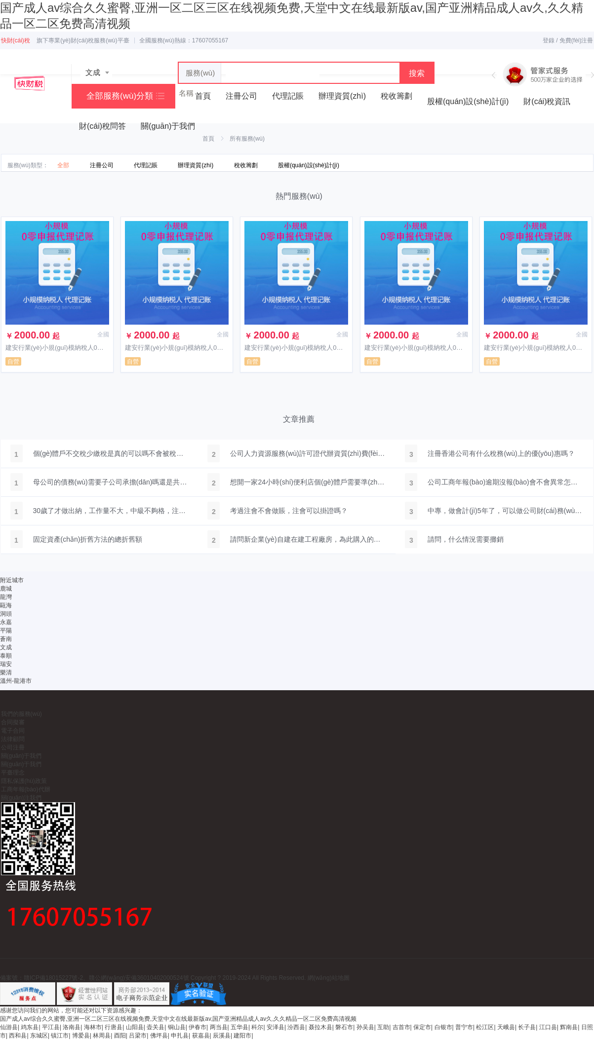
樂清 (6, 672)
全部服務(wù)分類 (119, 96)
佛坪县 (159, 1035)
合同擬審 (13, 722)
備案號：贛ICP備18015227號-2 (41, 977)
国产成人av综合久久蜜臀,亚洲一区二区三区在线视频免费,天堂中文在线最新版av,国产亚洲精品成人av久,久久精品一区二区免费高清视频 (178, 1018)
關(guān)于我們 (168, 126)
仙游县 (9, 1027)
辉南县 (569, 1027)
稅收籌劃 (396, 96)
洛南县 (71, 1027)
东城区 (39, 1035)
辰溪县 (222, 1035)
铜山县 (177, 1027)
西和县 (18, 1035)
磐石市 (344, 1027)
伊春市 (197, 1027)
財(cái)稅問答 (102, 126)
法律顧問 (13, 739)
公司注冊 (13, 747)
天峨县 (506, 1027)
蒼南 (6, 638)
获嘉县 (201, 1035)
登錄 (548, 40)
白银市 (443, 1027)
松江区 (485, 1027)
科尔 (257, 1027)
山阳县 (135, 1027)
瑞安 (6, 664)
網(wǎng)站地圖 (329, 977)
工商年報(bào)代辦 (25, 789)
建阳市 (242, 1035)
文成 (6, 647)
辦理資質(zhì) (342, 96)
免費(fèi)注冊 (576, 40)
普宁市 (464, 1027)
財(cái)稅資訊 (546, 101)
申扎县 (180, 1035)
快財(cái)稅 (15, 40)
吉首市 (401, 1027)
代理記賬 (288, 96)
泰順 (6, 655)
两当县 (219, 1027)
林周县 (102, 1035)
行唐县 (113, 1027)
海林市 (93, 1027)
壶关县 (155, 1027)
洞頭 (6, 613)
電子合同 (13, 730)
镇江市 (60, 1035)
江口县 (548, 1027)
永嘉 (6, 622)
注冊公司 (241, 96)
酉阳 (120, 1035)
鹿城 (6, 588)
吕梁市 (138, 1035)
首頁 (208, 138)
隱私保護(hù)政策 (24, 781)
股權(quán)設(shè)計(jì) (468, 101)
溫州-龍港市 (16, 680)
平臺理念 (13, 772)
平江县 (51, 1027)
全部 (63, 165)
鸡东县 (30, 1027)
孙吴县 (365, 1027)
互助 (383, 1027)
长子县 (527, 1027)
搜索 (417, 73)
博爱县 (81, 1035)
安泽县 (275, 1027)
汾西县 (296, 1027)
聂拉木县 (320, 1027)
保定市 (422, 1027)
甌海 (6, 605)
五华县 (239, 1027)
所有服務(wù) (247, 138)
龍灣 (6, 597)
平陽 (6, 630)
